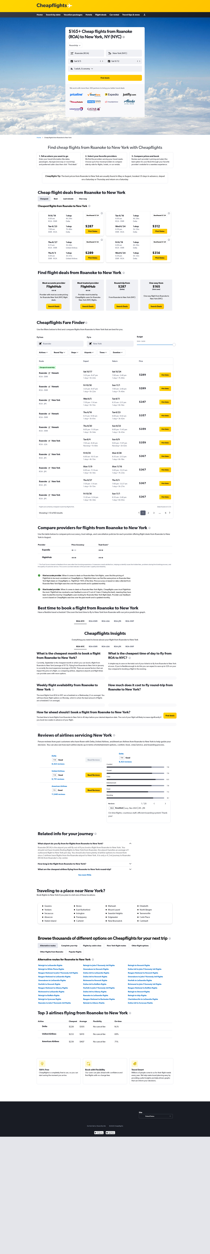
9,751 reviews (58, 779)
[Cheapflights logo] (52, 6)
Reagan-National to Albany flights (53, 988)
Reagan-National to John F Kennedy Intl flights (58, 973)
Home (40, 15)
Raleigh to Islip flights (137, 995)
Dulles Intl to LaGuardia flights (96, 973)
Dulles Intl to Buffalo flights (94, 984)
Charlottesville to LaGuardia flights (143, 999)
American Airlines (59, 786)
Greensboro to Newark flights (96, 969)
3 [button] (153, 513)
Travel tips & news (131, 15)
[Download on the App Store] (110, 1133)
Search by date (53, 15)
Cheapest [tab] (44, 199)
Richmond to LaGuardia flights (51, 992)
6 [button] (165, 513)
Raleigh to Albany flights (93, 1003)
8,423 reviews (58, 764)
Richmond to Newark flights (95, 980)
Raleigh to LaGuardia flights (50, 965)
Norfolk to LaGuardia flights (140, 980)
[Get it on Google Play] (98, 1133)
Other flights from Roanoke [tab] (51, 952)
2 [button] (148, 513)
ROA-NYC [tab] (80, 621)
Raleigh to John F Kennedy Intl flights (99, 965)
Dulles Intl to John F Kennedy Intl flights (144, 969)
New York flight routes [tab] (116, 946)
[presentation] (123, 37)
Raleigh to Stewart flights (139, 992)
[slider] (174, 344)
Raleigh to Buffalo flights (48, 995)
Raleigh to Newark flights (139, 965)
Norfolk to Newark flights (49, 984)
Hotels (89, 15)
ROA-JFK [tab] (117, 621)
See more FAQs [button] (84, 875)
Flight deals (100, 15)
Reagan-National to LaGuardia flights (54, 977)
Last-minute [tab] (68, 199)
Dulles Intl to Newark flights (95, 977)
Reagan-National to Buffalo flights (142, 988)
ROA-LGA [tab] (106, 621)
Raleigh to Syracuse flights (49, 999)
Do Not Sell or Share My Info (96, 1126)
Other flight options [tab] (140, 946)
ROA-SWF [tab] (129, 621)
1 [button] (142, 513)
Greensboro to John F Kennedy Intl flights (145, 977)
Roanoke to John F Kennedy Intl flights (54, 1003)
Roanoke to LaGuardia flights (95, 995)
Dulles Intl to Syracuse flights (140, 1003)
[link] (53, 306)
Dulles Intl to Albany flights (94, 992)
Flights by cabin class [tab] (92, 946)
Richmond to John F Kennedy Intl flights (144, 984)
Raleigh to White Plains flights (51, 969)
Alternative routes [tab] (48, 946)
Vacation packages (73, 15)
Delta (54, 756)
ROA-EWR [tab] (93, 621)
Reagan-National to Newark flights (143, 973)
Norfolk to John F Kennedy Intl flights (99, 988)
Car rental (114, 15)
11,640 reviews (58, 794)
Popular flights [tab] (75, 952)
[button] (84, 61)
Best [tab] (56, 199)
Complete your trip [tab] (69, 946)
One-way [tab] (83, 199)
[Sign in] (144, 14)
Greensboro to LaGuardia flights (52, 980)
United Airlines (58, 771)
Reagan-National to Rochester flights (99, 999)
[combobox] (75, 45)
